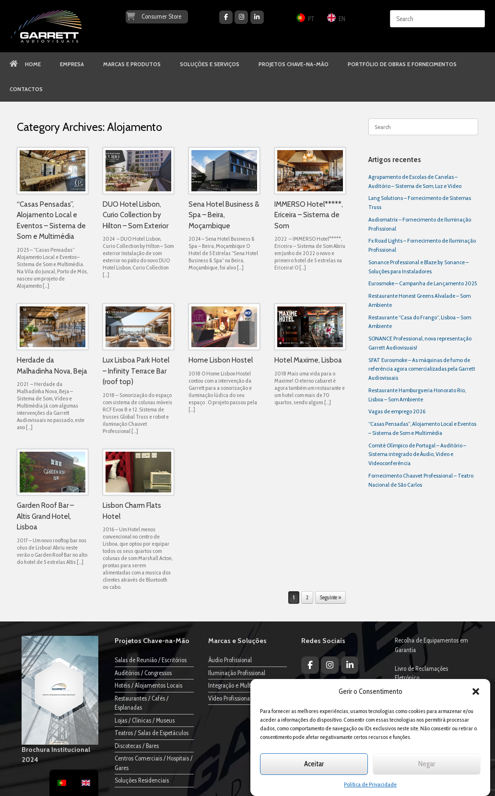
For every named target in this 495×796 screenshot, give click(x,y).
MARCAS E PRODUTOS (132, 64)
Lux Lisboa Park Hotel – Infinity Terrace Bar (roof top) (136, 371)
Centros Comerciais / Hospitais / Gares (153, 763)
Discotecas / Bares (137, 745)
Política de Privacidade (370, 784)
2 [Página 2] (307, 597)
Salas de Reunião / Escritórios (151, 660)
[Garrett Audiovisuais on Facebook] (226, 17)
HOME (25, 64)
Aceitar (314, 764)
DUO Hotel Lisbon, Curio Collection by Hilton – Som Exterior (135, 215)
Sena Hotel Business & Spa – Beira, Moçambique (224, 215)
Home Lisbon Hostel (221, 360)
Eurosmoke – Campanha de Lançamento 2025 (422, 283)
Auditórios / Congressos (143, 673)
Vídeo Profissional (229, 698)
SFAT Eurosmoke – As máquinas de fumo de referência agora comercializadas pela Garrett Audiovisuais (421, 369)
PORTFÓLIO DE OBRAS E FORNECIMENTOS (402, 64)
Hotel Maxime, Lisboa (308, 360)
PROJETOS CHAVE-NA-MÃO (294, 64)
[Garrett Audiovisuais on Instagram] (241, 17)
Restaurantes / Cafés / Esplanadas (141, 703)
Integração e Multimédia (238, 685)
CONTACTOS (26, 89)
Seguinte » (330, 597)
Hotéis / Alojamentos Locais (148, 685)
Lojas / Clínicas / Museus (145, 720)
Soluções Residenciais (142, 780)
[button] (476, 691)
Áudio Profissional (230, 660)
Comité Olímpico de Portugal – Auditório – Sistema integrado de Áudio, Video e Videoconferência (417, 454)
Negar (426, 764)
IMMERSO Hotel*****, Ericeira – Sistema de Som (308, 215)
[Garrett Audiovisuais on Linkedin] (257, 17)
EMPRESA (72, 64)
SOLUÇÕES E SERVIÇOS (209, 64)
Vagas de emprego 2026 (396, 411)
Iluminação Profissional (236, 673)
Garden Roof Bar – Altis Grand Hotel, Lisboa (45, 516)
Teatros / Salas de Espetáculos (152, 733)
